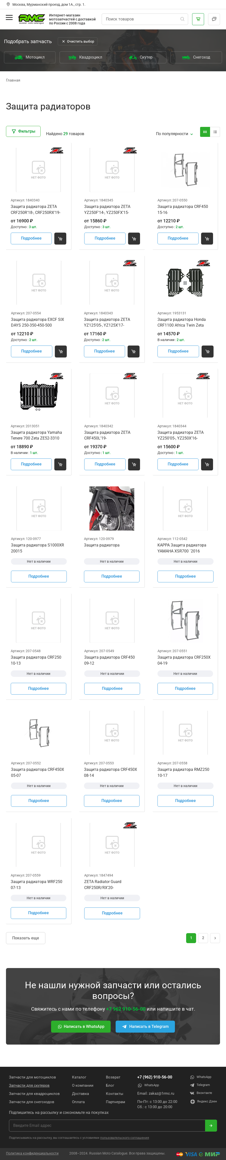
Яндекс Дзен (201, 1102)
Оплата (77, 1101)
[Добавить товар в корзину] (62, 240)
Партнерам (113, 1101)
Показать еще (25, 948)
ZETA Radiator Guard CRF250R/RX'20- (103, 894)
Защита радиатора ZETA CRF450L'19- (107, 439)
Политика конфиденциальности (32, 1153)
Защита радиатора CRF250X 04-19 (184, 667)
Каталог (78, 1077)
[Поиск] (182, 19)
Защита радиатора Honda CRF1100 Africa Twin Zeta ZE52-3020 (182, 325)
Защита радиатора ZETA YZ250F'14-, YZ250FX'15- (107, 210)
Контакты (113, 1093)
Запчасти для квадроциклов (34, 1093)
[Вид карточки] (205, 132)
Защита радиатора (102, 550)
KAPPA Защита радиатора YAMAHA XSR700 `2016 (182, 553)
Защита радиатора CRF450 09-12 (109, 667)
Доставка (79, 1093)
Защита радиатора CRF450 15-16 (183, 210)
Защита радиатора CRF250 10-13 (36, 667)
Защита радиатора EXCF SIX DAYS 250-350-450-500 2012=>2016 (37, 325)
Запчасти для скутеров (29, 1085)
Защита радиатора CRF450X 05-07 (37, 780)
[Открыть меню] (9, 18)
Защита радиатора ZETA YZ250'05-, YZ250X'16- (181, 439)
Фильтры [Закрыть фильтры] (23, 131)
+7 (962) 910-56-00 (152, 1076)
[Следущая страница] (215, 948)
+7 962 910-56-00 (126, 1019)
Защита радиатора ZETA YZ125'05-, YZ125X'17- (107, 325)
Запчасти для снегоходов (31, 1101)
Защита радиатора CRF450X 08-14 (111, 780)
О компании (82, 1085)
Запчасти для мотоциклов (32, 1077)
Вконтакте (198, 1093)
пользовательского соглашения (124, 1138)
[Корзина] (198, 19)
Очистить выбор (77, 41)
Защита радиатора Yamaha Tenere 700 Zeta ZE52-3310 (37, 439)
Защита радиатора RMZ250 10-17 (184, 780)
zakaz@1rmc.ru (159, 1093)
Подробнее (32, 239)
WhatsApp (147, 1085)
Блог (108, 1085)
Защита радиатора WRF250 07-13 (37, 894)
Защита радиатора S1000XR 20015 (37, 553)
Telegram (197, 1085)
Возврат (111, 1077)
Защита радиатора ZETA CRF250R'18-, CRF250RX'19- (36, 210)
